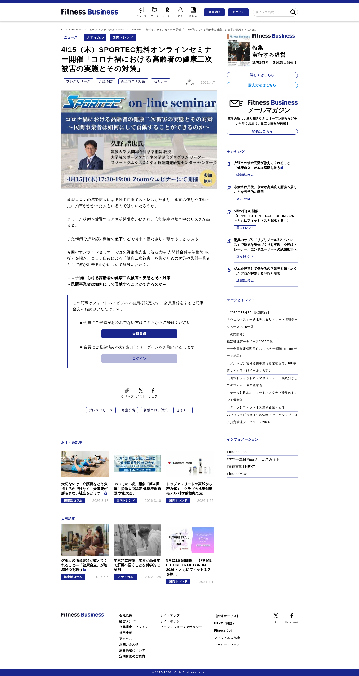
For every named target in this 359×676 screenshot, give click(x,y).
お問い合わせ (129, 644)
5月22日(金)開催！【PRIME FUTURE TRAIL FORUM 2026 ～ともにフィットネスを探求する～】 (264, 216)
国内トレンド (122, 37)
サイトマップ (170, 615)
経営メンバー (129, 621)
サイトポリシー (171, 621)
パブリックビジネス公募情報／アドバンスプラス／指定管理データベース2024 (262, 418)
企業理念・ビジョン (133, 627)
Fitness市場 (237, 474)
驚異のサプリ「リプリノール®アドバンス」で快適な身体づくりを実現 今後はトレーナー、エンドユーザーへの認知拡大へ (265, 244)
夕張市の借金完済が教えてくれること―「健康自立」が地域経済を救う (263, 165)
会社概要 (125, 615)
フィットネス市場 (227, 638)
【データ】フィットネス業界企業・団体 (256, 407)
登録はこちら (262, 131)
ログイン (238, 12)
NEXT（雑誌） (225, 623)
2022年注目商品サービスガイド (253, 459)
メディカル (95, 37)
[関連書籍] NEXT (241, 466)
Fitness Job (237, 452)
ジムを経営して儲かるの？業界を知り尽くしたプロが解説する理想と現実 (265, 271)
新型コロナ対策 (133, 81)
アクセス (125, 639)
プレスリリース (78, 81)
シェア (153, 396)
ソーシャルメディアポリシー (181, 627)
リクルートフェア (227, 645)
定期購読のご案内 (132, 656)
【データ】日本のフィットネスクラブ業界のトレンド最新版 (262, 396)
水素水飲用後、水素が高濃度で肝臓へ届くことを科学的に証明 (265, 189)
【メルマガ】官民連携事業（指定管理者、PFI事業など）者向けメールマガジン (262, 367)
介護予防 (106, 81)
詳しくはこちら (262, 75)
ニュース (71, 37)
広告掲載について (132, 650)
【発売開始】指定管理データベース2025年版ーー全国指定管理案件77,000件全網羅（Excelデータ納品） (262, 345)
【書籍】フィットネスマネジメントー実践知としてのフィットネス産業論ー (262, 381)
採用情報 (125, 633)
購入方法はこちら (262, 85)
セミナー (161, 81)
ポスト (140, 396)
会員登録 (214, 12)
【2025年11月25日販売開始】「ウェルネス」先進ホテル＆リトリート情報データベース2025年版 (262, 320)
